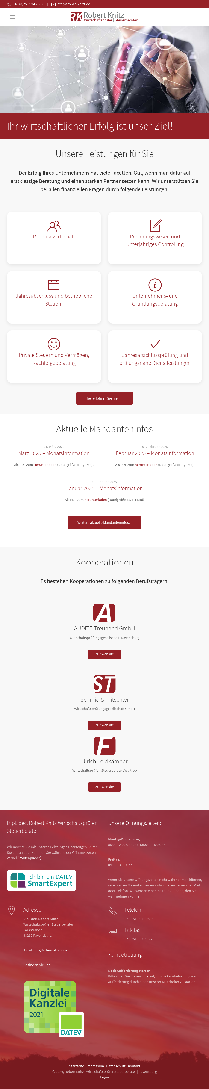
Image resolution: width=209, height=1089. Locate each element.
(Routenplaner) (29, 858)
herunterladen (146, 464)
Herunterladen (45, 464)
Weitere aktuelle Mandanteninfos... (104, 522)
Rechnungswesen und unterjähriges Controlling (155, 240)
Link (145, 976)
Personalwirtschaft (54, 236)
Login (104, 1077)
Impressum (95, 1066)
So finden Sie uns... (38, 964)
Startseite (76, 1066)
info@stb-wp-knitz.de (50, 950)
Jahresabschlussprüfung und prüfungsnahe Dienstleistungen (155, 358)
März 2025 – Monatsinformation (54, 453)
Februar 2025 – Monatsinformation (155, 453)
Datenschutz (116, 1066)
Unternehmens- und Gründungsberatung (155, 299)
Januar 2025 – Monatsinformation (104, 488)
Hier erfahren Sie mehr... (105, 398)
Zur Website (104, 654)
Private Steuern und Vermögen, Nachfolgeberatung (54, 358)
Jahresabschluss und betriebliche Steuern (54, 299)
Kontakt (134, 1066)
